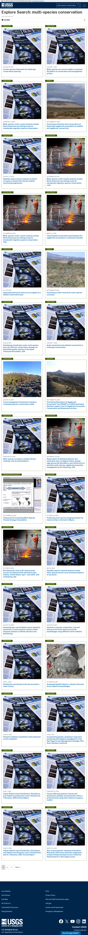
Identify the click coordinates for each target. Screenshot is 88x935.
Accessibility (6, 891)
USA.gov (49, 903)
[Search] (79, 5)
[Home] (7, 7)
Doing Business (7, 911)
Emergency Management (54, 911)
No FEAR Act (6, 903)
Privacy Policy (50, 895)
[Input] (68, 5)
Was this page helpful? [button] (71, 933)
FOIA (47, 891)
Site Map (5, 899)
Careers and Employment (54, 907)
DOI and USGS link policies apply (57, 899)
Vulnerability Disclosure (10, 907)
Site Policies (6, 895)
